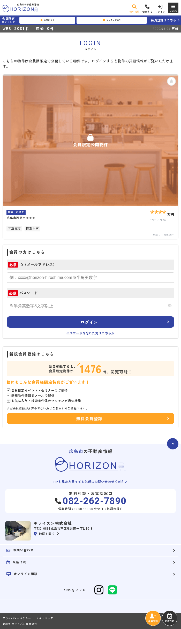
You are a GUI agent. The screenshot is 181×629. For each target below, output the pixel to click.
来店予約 (169, 618)
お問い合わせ (20, 550)
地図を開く (44, 533)
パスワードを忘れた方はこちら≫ (90, 333)
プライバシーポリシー (17, 618)
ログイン (89, 322)
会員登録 (153, 618)
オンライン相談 (22, 573)
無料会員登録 (89, 418)
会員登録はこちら (163, 20)
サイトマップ (44, 618)
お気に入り (47, 20)
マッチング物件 (112, 20)
